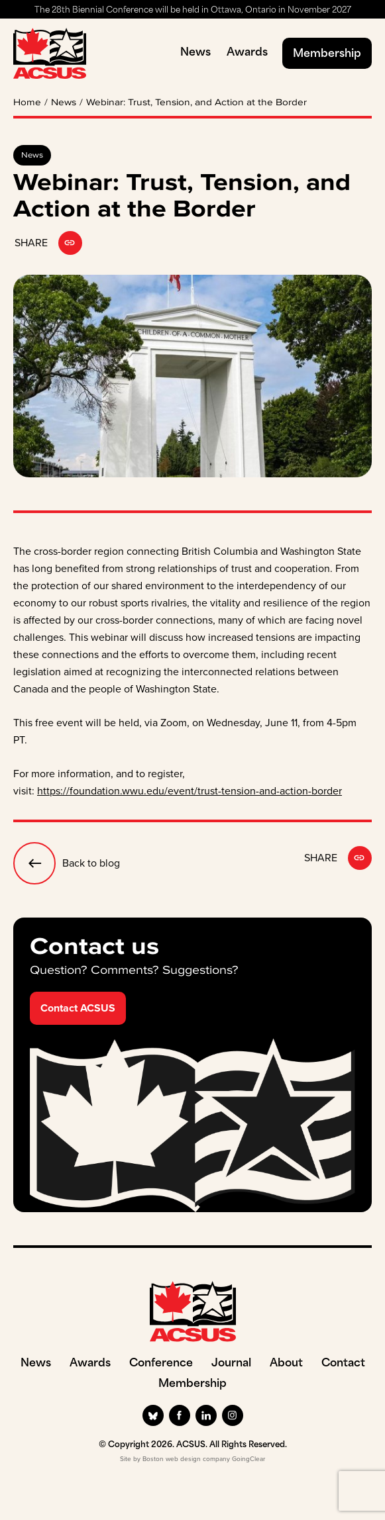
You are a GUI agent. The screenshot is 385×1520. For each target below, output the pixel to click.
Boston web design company (186, 1459)
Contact (343, 1363)
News (195, 53)
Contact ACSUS (77, 1008)
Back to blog (66, 863)
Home (27, 102)
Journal (231, 1363)
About (286, 1363)
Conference (161, 1363)
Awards (247, 53)
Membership (327, 54)
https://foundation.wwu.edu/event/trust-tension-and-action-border (189, 790)
